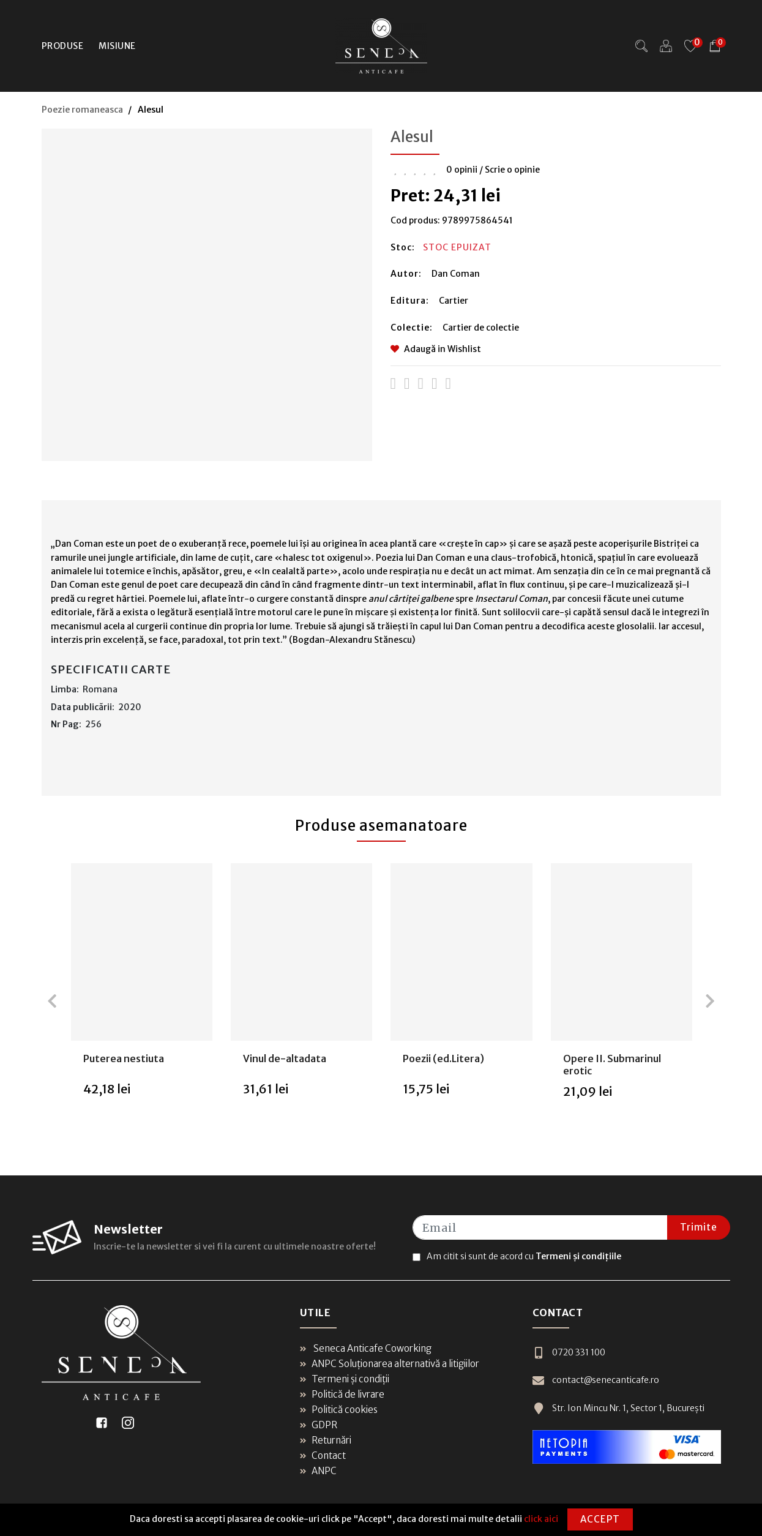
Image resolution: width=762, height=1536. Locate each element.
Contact (323, 1455)
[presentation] (52, 1001)
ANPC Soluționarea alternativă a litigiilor (389, 1363)
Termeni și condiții (344, 1379)
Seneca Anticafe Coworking (365, 1348)
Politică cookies (339, 1409)
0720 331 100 (568, 1352)
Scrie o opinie (512, 169)
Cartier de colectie (481, 327)
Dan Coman (455, 273)
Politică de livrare (342, 1394)
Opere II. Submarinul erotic (612, 1064)
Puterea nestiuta (123, 1058)
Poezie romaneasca (82, 109)
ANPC (318, 1471)
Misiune (117, 45)
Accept (600, 1519)
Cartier (453, 300)
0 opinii (461, 169)
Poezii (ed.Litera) (443, 1058)
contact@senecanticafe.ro (595, 1380)
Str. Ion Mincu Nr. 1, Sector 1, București (618, 1408)
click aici (541, 1518)
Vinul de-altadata (284, 1058)
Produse (63, 45)
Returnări (325, 1440)
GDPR (318, 1425)
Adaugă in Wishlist (435, 348)
